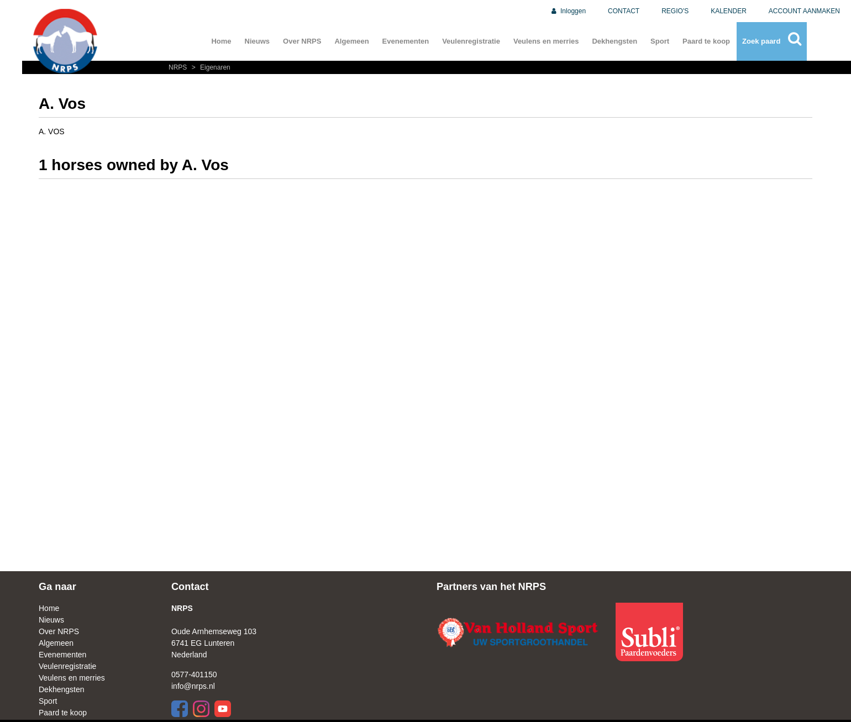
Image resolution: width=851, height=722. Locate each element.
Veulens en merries (546, 41)
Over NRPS (302, 41)
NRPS (179, 67)
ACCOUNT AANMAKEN (804, 11)
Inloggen (568, 11)
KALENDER (729, 11)
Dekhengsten (614, 41)
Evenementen (405, 41)
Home (221, 41)
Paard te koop (706, 41)
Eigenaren (209, 67)
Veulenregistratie (471, 41)
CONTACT (623, 11)
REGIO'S (675, 11)
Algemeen (351, 41)
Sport (659, 41)
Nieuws (257, 41)
